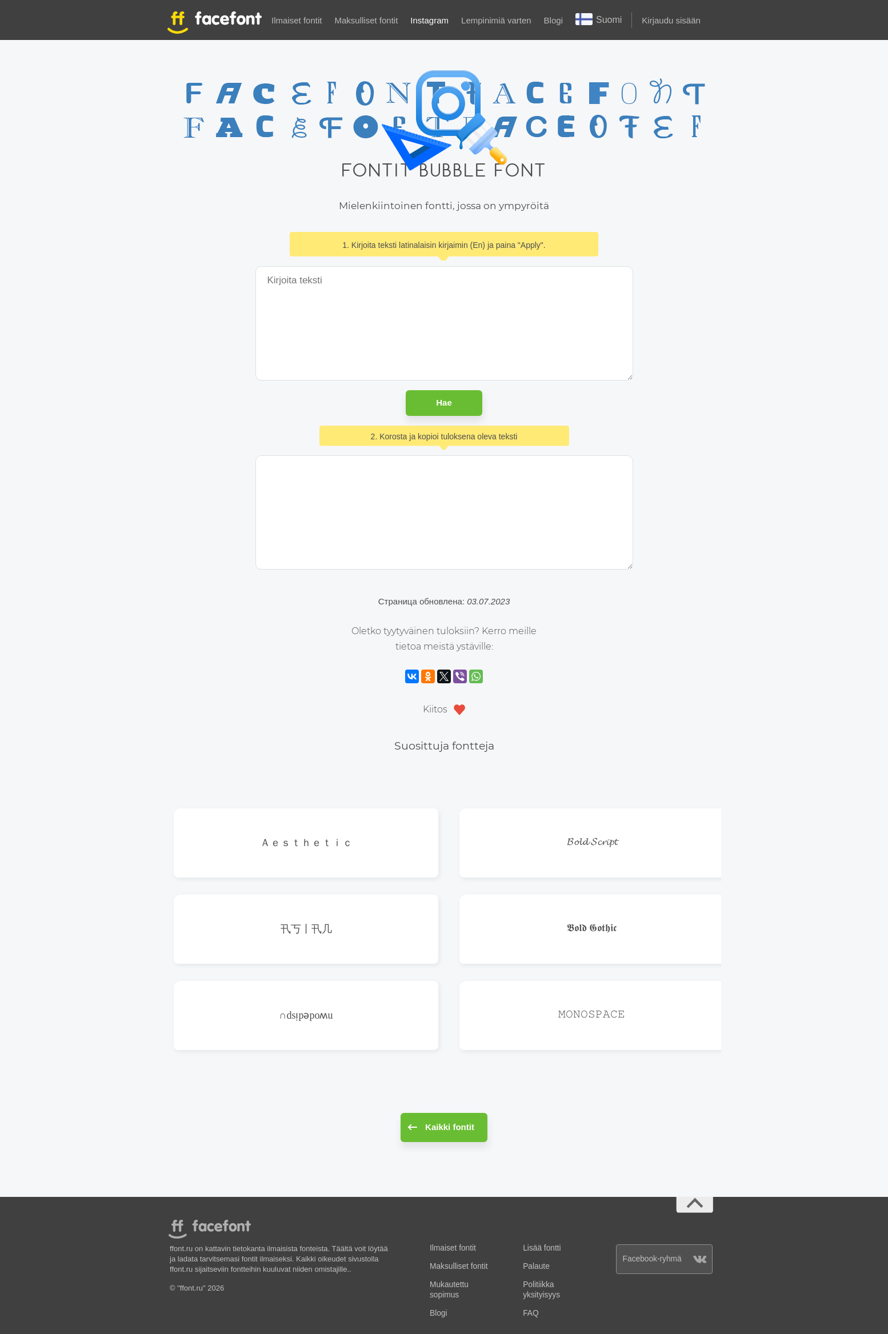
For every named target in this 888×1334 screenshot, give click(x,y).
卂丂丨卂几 (306, 929)
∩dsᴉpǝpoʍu (306, 1015)
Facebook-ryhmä (665, 1259)
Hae (444, 402)
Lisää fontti (542, 1248)
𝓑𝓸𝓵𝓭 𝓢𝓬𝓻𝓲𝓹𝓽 (592, 842)
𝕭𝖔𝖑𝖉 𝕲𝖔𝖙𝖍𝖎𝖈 (592, 928)
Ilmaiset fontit (296, 20)
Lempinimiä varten (496, 20)
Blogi (553, 20)
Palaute (536, 1266)
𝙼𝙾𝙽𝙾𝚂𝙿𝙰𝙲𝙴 (591, 1014)
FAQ (530, 1313)
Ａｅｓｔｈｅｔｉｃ (306, 842)
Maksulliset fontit (366, 20)
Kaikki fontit (440, 1127)
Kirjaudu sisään (671, 20)
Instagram (429, 20)
